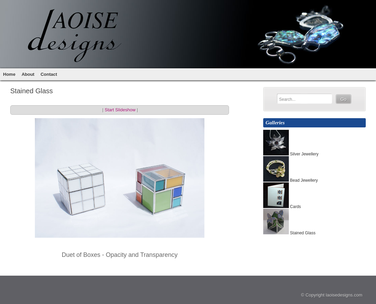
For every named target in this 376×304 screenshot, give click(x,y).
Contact (49, 74)
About (28, 74)
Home (9, 74)
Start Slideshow (120, 109)
